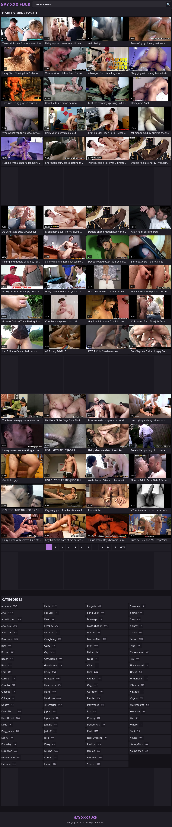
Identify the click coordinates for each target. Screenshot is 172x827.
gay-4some (53, 665)
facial (50, 606)
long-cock (96, 613)
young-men (139, 751)
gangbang (53, 639)
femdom (52, 632)
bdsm (8, 652)
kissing (51, 751)
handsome (53, 685)
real (93, 731)
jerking (51, 724)
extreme (8, 764)
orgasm (94, 678)
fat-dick (51, 613)
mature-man (97, 639)
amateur (9, 606)
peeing (94, 718)
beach (7, 659)
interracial (53, 705)
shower (137, 613)
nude (93, 659)
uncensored (139, 665)
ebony (7, 738)
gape (50, 645)
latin (50, 764)
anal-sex (9, 626)
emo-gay (9, 744)
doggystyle (10, 731)
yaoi (135, 731)
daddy (7, 705)
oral (93, 672)
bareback (9, 639)
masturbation (98, 626)
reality (94, 744)
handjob (52, 678)
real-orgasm (97, 738)
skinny (136, 626)
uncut (136, 672)
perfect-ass (96, 724)
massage (95, 619)
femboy (51, 626)
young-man (139, 744)
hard (50, 691)
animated (9, 632)
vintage (137, 691)
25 (115, 547)
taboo (136, 632)
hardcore (52, 698)
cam (6, 672)
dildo (7, 724)
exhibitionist (11, 757)
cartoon (8, 678)
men (93, 645)
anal (7, 613)
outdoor (95, 691)
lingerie (94, 606)
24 (108, 547)
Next (122, 547)
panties (94, 698)
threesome (139, 652)
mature (94, 632)
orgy (92, 685)
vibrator (137, 685)
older (93, 665)
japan (50, 711)
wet (135, 718)
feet (49, 619)
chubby (8, 685)
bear (6, 665)
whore (136, 724)
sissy (135, 619)
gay (50, 652)
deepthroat (11, 718)
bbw (6, 645)
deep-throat (11, 711)
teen (136, 645)
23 (101, 547)
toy (135, 659)
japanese (52, 718)
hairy (50, 672)
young (137, 738)
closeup (8, 691)
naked (93, 652)
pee (92, 711)
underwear (139, 678)
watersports (140, 705)
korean (51, 757)
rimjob (94, 751)
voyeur (137, 698)
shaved (94, 764)
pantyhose (96, 705)
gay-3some (53, 659)
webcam (138, 711)
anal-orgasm (11, 619)
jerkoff (50, 731)
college (8, 698)
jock (49, 738)
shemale (138, 606)
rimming (95, 757)
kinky (50, 744)
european (9, 751)
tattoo (137, 639)
